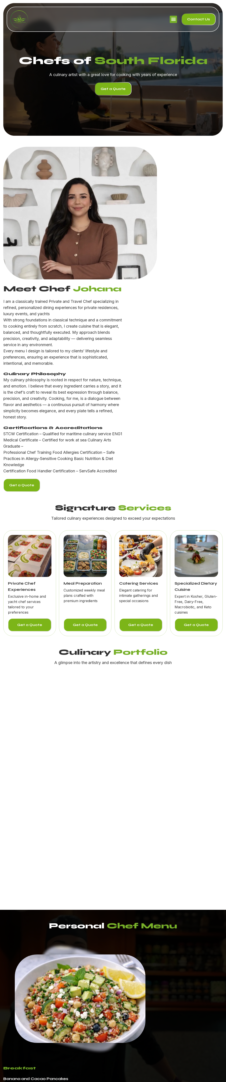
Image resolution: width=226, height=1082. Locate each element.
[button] (173, 19)
